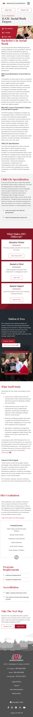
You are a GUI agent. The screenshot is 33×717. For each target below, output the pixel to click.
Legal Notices (16, 682)
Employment (16, 693)
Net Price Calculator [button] (11, 345)
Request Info (25, 10)
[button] (16, 211)
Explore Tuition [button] (8, 341)
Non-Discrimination (16, 689)
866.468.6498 (20, 668)
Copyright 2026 (16, 702)
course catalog (15, 473)
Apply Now (8, 10)
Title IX (16, 686)
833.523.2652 (21, 676)
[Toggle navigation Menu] (28, 3)
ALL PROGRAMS (8, 16)
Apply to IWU (16, 713)
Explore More (16, 300)
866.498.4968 (19, 672)
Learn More (16, 278)
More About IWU (16, 256)
